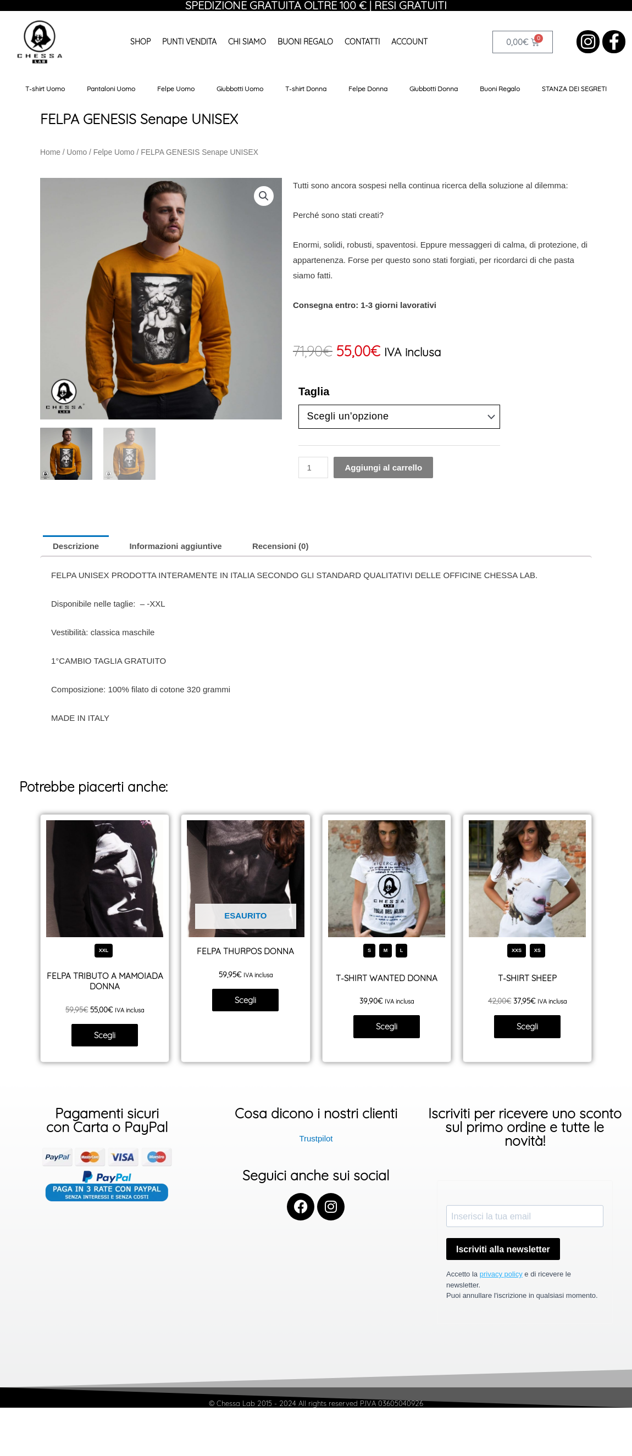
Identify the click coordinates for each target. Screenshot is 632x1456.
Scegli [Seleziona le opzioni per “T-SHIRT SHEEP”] (527, 1026)
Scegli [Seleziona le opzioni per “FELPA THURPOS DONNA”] (245, 1000)
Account (409, 42)
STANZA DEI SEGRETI (574, 89)
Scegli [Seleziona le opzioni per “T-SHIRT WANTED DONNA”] (386, 1026)
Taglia (313, 391)
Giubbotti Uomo (240, 89)
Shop (140, 42)
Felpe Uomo (176, 89)
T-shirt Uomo (45, 89)
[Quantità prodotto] (313, 467)
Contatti (362, 42)
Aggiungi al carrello (383, 467)
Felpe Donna (367, 89)
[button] (264, 196)
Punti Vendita (189, 42)
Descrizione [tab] (76, 546)
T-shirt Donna (305, 89)
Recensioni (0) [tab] (280, 546)
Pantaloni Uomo (111, 89)
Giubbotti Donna (433, 89)
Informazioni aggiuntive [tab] (175, 546)
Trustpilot (315, 1138)
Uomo (76, 152)
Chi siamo (247, 42)
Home (50, 152)
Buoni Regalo (305, 42)
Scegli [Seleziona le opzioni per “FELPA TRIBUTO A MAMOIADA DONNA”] (104, 1035)
